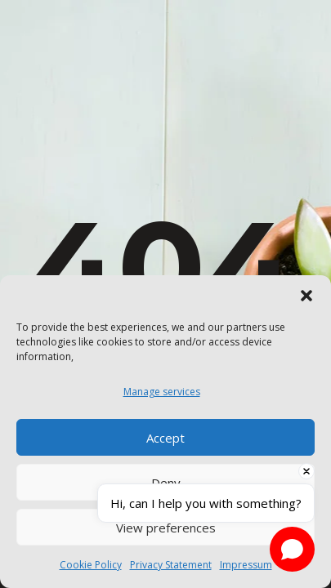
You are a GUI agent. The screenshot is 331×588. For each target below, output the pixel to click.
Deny (166, 482)
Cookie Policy (91, 565)
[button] (306, 295)
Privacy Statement (171, 565)
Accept (165, 438)
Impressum (246, 565)
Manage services (161, 392)
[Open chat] (292, 549)
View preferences (166, 527)
